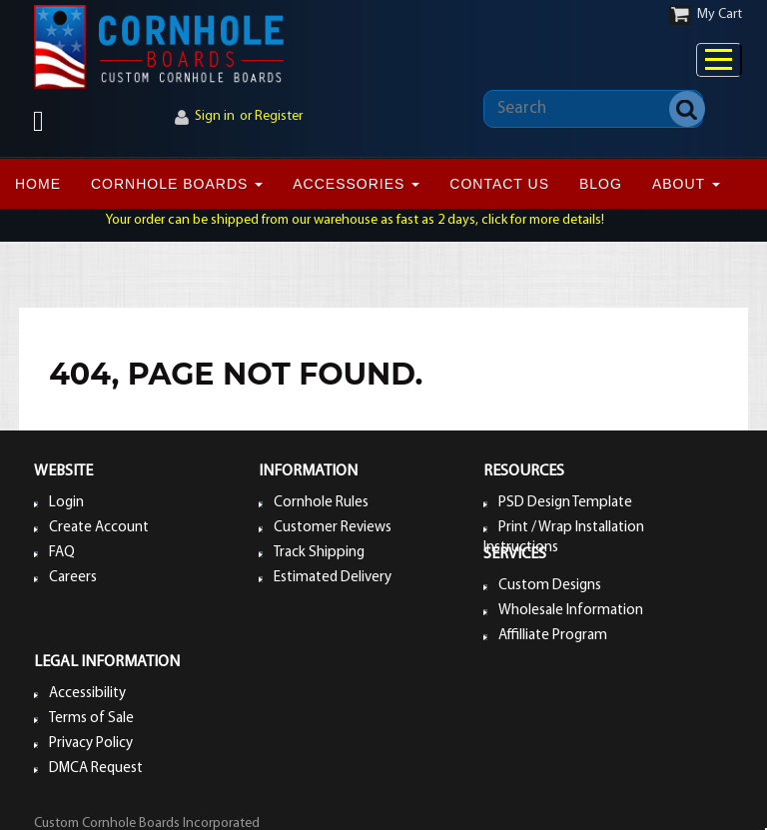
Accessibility (87, 693)
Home (38, 184)
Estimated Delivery (332, 577)
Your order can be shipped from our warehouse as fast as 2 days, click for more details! (355, 220)
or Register (271, 116)
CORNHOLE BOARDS (177, 184)
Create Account (99, 527)
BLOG (600, 184)
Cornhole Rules (321, 502)
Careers (73, 577)
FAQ (62, 552)
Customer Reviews (332, 527)
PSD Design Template (565, 502)
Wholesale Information (570, 610)
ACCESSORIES (356, 184)
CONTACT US (499, 184)
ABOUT (686, 184)
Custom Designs (549, 585)
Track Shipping (319, 552)
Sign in (215, 116)
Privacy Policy (91, 743)
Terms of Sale (91, 718)
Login (66, 502)
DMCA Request (96, 768)
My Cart (719, 14)
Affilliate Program (552, 635)
